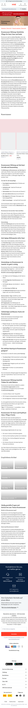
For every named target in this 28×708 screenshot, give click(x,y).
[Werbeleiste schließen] (26, 14)
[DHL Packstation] (10, 695)
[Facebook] (20, 695)
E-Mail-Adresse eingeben (8, 629)
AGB (5, 701)
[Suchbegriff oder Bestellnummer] (10, 8)
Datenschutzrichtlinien (15, 637)
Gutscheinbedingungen (14, 639)
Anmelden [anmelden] (14, 634)
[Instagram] (24, 695)
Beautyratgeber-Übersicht (19, 28)
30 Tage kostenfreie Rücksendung (14, 1)
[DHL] (5, 695)
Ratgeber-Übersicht (6, 28)
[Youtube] (17, 695)
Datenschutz (12, 701)
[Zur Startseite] (14, 4)
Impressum (21, 701)
